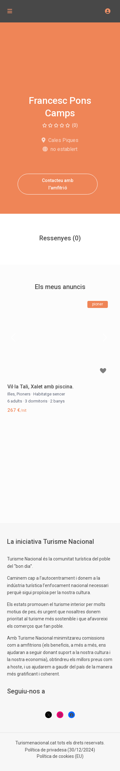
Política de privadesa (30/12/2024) (60, 749)
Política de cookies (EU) (60, 756)
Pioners (23, 394)
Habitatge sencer (49, 394)
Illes (11, 394)
